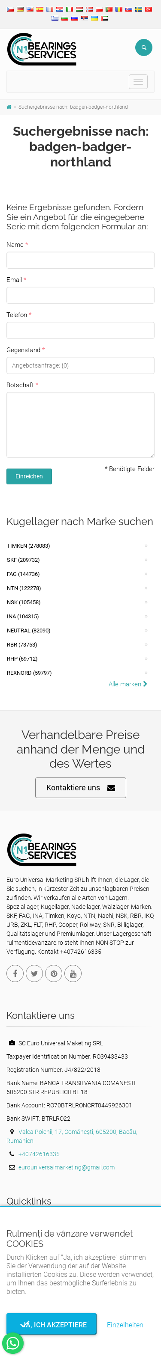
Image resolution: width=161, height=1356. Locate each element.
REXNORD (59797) (29, 673)
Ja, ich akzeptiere (52, 1325)
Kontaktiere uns (80, 788)
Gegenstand (23, 350)
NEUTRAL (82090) (29, 630)
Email (14, 280)
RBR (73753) (22, 644)
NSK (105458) (24, 602)
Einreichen (29, 476)
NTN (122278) (24, 588)
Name (15, 245)
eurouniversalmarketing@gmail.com (66, 1167)
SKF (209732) (23, 560)
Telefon (16, 315)
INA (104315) (23, 616)
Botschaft (20, 385)
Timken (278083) (28, 546)
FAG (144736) (23, 574)
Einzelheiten (125, 1325)
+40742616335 (39, 1154)
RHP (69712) (22, 659)
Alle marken (128, 684)
